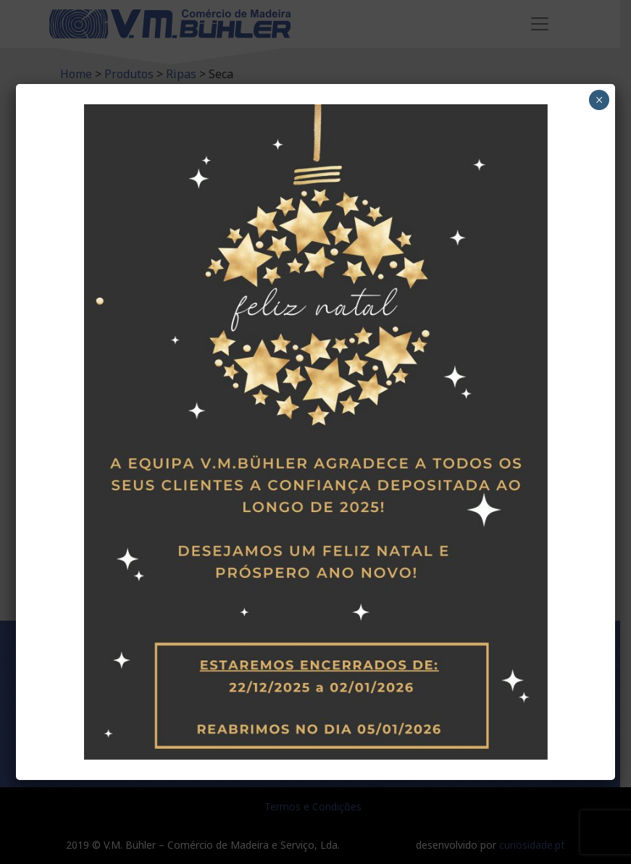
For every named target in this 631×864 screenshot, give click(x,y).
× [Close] (599, 100)
